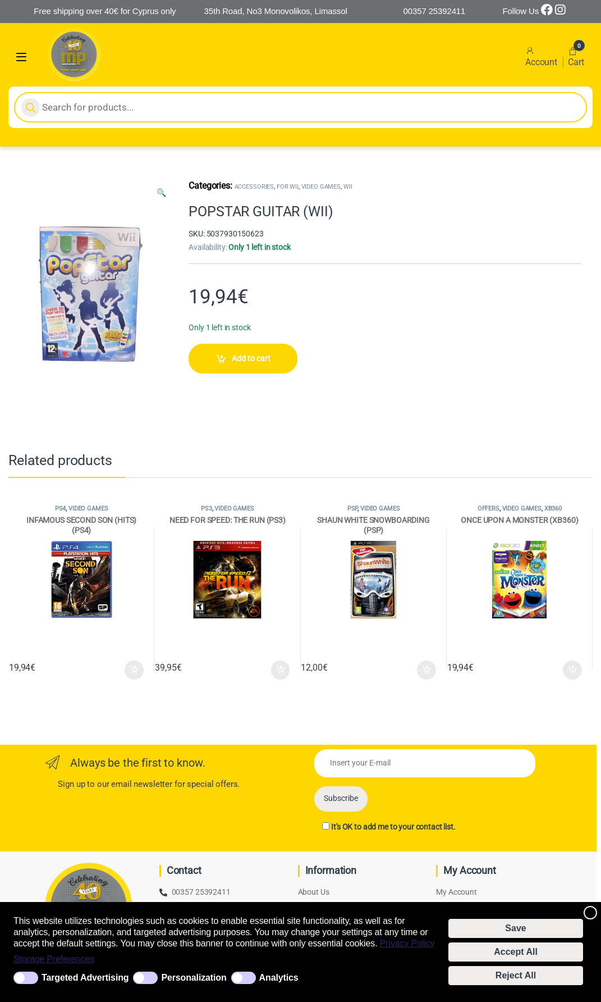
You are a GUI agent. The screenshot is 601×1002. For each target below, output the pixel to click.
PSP (352, 508)
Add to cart (251, 358)
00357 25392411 (201, 891)
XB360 (553, 508)
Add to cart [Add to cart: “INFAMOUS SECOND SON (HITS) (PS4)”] (134, 670)
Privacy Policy (407, 943)
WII (347, 186)
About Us (313, 891)
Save (515, 928)
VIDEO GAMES (321, 186)
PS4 (60, 508)
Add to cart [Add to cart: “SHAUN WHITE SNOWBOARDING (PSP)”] (426, 670)
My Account (456, 891)
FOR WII (288, 186)
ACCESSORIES (254, 186)
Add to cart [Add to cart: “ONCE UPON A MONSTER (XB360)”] (572, 670)
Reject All (516, 975)
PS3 (206, 508)
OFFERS (488, 508)
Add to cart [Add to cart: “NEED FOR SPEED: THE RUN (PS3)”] (280, 670)
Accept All (516, 952)
